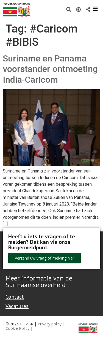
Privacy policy (50, 323)
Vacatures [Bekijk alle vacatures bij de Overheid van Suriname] (17, 306)
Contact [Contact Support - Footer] (14, 296)
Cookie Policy (17, 328)
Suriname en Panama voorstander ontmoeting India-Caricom (50, 69)
